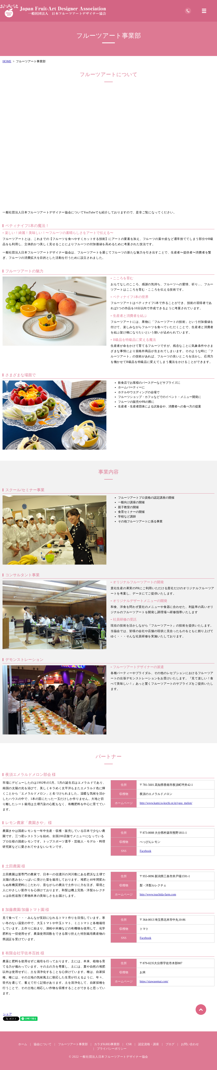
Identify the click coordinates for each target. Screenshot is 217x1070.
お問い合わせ (190, 1044)
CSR (129, 1044)
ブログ (170, 1044)
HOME (7, 61)
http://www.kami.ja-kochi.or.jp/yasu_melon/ (166, 803)
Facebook (145, 851)
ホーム (22, 1044)
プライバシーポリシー (112, 1048)
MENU (204, 10)
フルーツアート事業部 (73, 1044)
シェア (7, 1014)
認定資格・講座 (148, 1044)
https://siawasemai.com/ (154, 981)
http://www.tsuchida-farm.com (158, 894)
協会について (42, 1044)
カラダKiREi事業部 (107, 1044)
